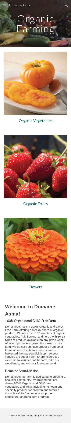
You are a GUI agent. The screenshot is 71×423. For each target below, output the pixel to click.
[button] (4, 5)
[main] (36, 23)
